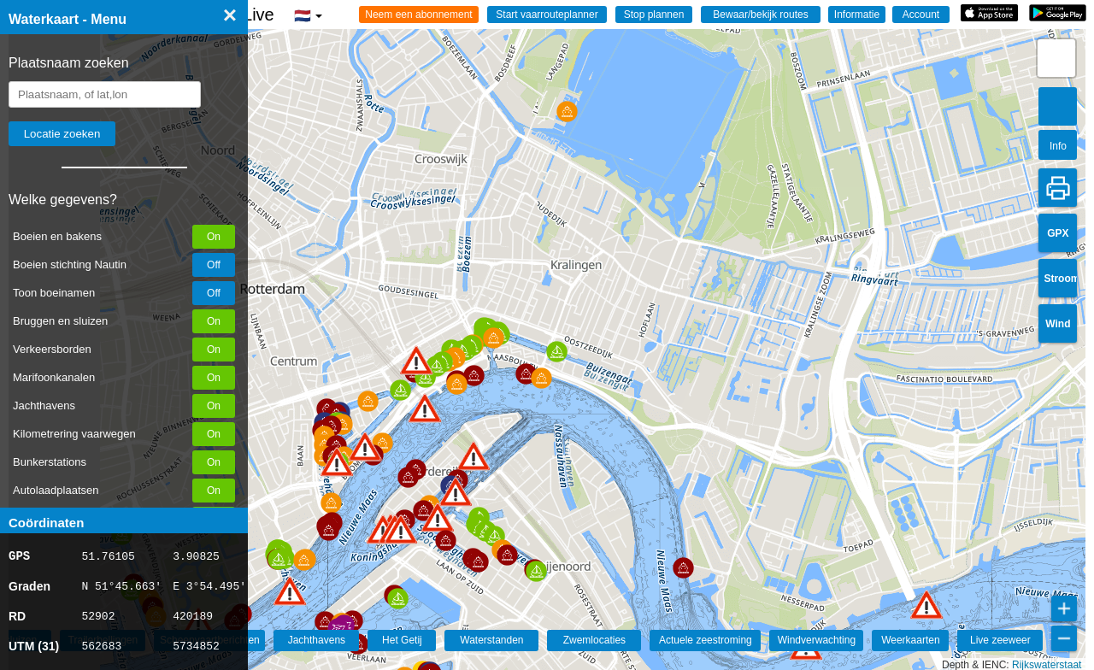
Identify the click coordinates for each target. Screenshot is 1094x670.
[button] (290, 591)
